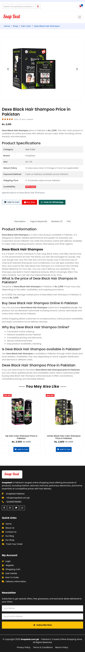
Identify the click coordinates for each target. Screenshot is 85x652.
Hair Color (30, 149)
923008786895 (13, 501)
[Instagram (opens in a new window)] (9, 507)
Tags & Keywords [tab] (38, 221)
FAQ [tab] (69, 221)
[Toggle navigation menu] (79, 17)
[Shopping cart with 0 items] (80, 6)
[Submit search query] (38, 6)
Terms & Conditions (43, 647)
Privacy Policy (24, 647)
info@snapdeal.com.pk (18, 497)
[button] (8, 69)
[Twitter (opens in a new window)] (16, 507)
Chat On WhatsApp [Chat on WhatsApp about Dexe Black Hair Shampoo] (52, 202)
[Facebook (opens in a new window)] (4, 507)
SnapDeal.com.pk (68, 307)
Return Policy (61, 647)
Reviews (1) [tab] (56, 221)
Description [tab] (20, 221)
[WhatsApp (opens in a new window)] (22, 507)
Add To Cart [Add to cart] (11, 202)
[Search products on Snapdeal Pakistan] (18, 6)
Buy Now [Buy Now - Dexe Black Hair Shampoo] (29, 202)
